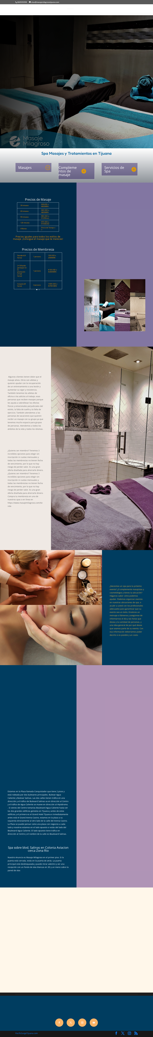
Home (69, 9)
